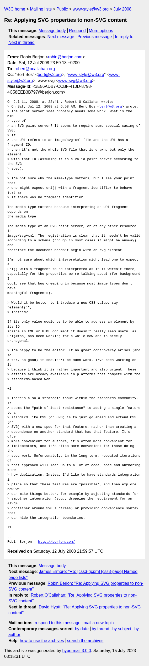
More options (101, 30)
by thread (100, 629)
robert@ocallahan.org (34, 69)
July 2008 (122, 9)
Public (62, 9)
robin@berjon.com (65, 57)
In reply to (124, 36)
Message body (52, 30)
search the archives (85, 640)
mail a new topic (99, 623)
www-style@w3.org (91, 9)
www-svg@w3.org (75, 80)
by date (81, 629)
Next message (60, 36)
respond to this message (57, 623)
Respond (77, 30)
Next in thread (21, 42)
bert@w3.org (50, 74)
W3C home (14, 9)
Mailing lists (41, 9)
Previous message (94, 36)
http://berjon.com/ (56, 542)
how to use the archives (42, 640)
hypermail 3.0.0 (76, 650)
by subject (121, 629)
